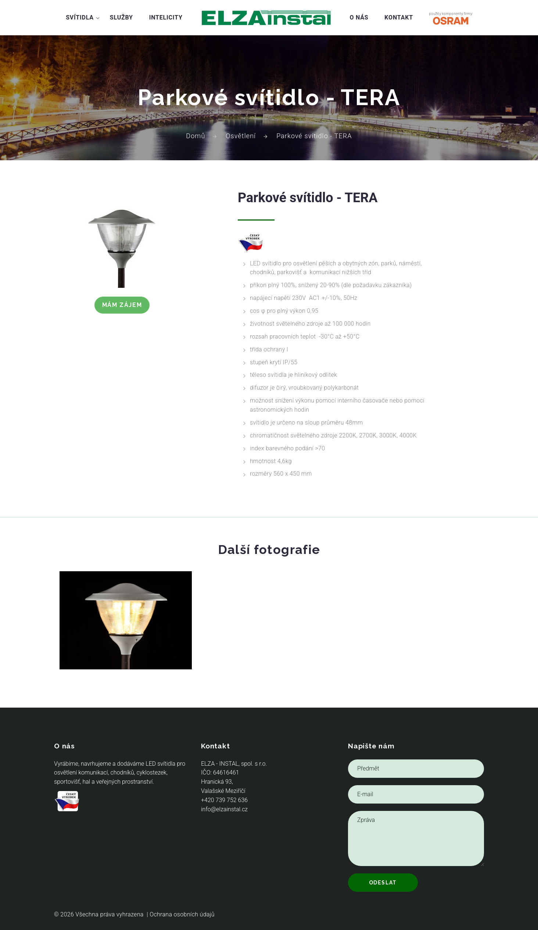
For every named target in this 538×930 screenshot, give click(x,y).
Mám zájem (122, 304)
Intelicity (166, 17)
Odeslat (383, 883)
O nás (358, 17)
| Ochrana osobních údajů (181, 914)
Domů (195, 136)
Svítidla (80, 17)
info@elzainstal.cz (224, 809)
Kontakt (398, 17)
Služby (121, 17)
